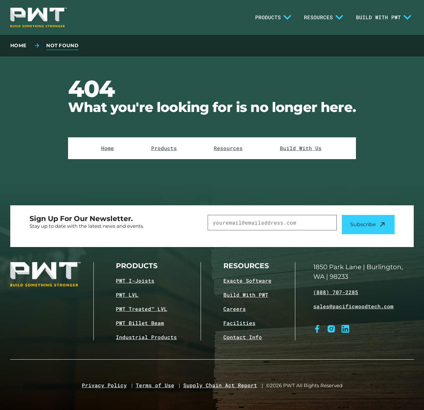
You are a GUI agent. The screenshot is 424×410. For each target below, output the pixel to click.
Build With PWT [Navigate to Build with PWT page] (245, 295)
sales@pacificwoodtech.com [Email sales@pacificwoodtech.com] (353, 306)
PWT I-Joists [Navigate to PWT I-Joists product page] (135, 281)
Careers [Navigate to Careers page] (234, 309)
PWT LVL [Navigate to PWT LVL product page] (127, 295)
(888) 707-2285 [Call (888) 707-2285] (335, 292)
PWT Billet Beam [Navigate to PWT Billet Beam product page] (140, 323)
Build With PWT (383, 17)
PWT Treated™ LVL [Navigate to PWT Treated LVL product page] (141, 309)
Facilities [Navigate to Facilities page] (239, 323)
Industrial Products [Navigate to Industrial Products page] (146, 337)
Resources (323, 17)
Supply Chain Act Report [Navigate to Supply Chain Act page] (220, 385)
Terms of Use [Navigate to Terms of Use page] (155, 385)
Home (107, 148)
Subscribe (368, 224)
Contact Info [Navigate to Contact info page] (242, 337)
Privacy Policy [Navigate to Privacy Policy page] (104, 385)
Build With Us (301, 148)
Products (273, 17)
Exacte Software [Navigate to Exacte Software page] (247, 281)
